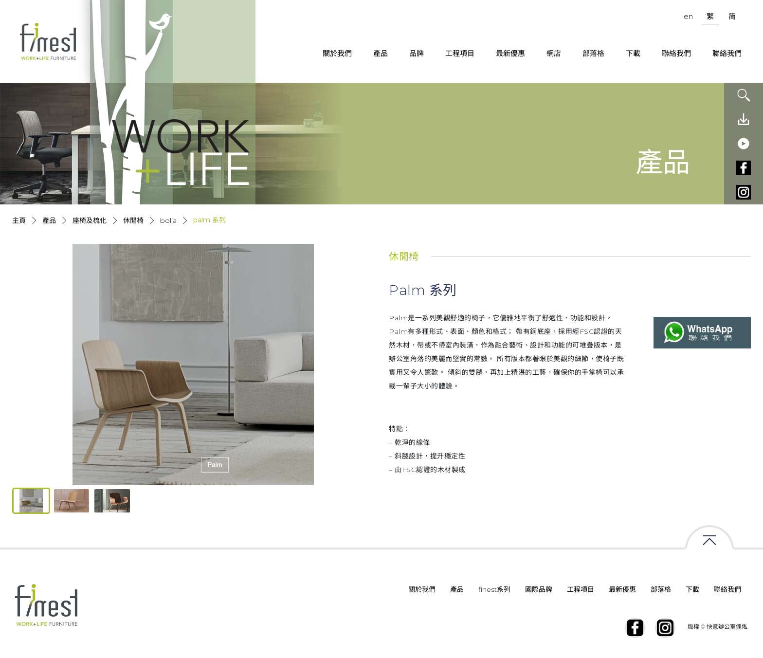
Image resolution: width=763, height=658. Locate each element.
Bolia (168, 220)
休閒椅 (133, 220)
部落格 (593, 53)
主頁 (19, 220)
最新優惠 (510, 53)
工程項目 (459, 53)
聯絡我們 (676, 53)
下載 (633, 53)
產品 (380, 53)
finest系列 (494, 589)
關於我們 (337, 53)
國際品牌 (538, 589)
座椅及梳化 (90, 220)
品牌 (416, 53)
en (688, 16)
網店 (553, 53)
